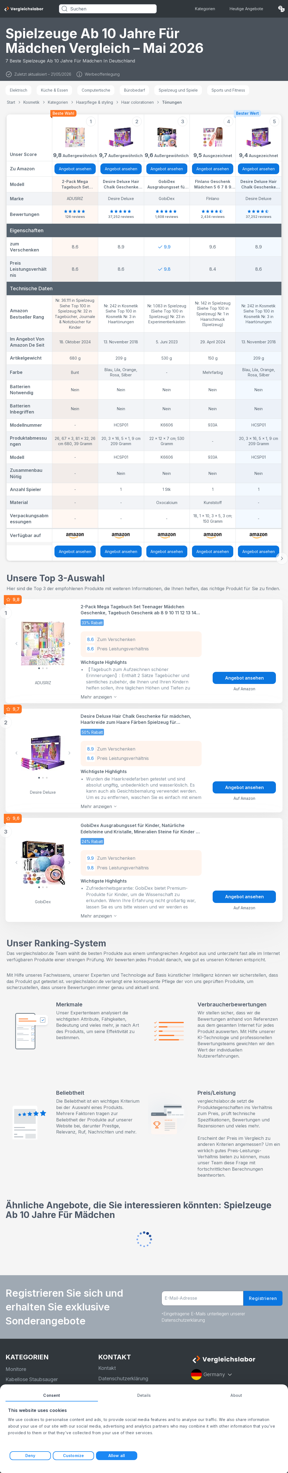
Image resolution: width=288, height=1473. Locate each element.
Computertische (96, 90)
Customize (73, 1455)
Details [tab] (144, 1395)
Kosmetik (31, 102)
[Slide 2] (47, 668)
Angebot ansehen (75, 168)
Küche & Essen (54, 90)
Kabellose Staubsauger (32, 1379)
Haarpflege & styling (94, 102)
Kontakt (107, 1368)
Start (11, 102)
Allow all (116, 1455)
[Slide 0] (39, 668)
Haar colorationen (137, 102)
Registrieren (263, 1298)
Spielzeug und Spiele (178, 90)
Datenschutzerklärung (123, 1378)
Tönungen (172, 102)
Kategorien (205, 8)
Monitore (16, 1369)
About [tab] (236, 1395)
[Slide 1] (43, 668)
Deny (30, 1455)
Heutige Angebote (246, 8)
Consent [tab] (51, 1395)
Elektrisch (18, 90)
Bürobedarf (134, 90)
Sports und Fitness (228, 90)
